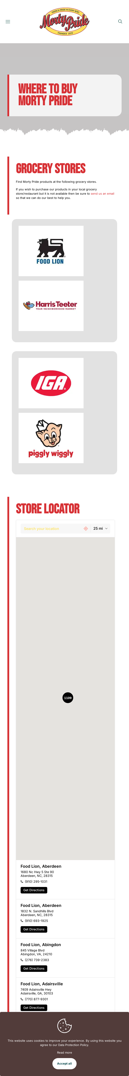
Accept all (64, 1063)
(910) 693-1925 (36, 921)
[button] (65, 879)
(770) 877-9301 (36, 999)
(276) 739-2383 (37, 960)
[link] (51, 251)
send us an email (102, 193)
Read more (64, 1052)
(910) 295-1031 (36, 881)
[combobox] (51, 529)
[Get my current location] (85, 528)
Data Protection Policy (73, 1045)
